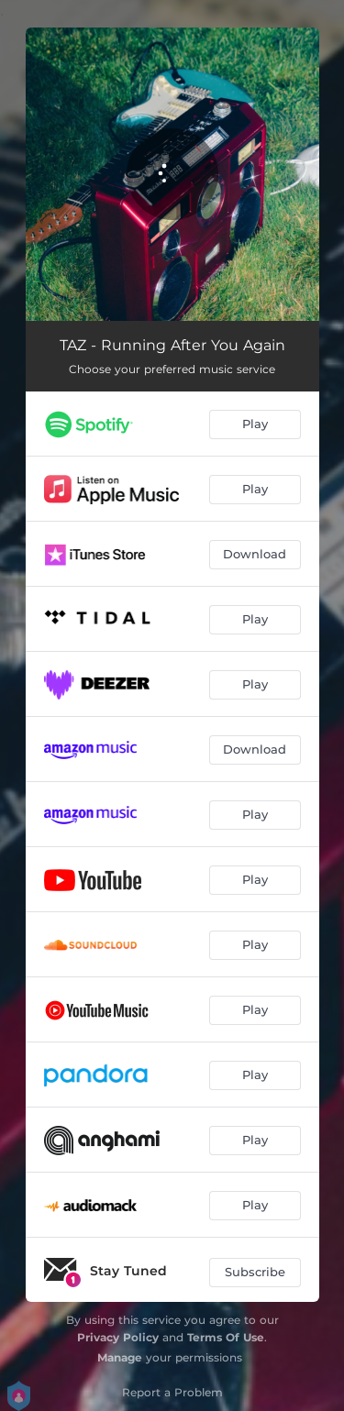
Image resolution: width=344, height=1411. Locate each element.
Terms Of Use (225, 1337)
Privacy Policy (118, 1337)
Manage (119, 1357)
